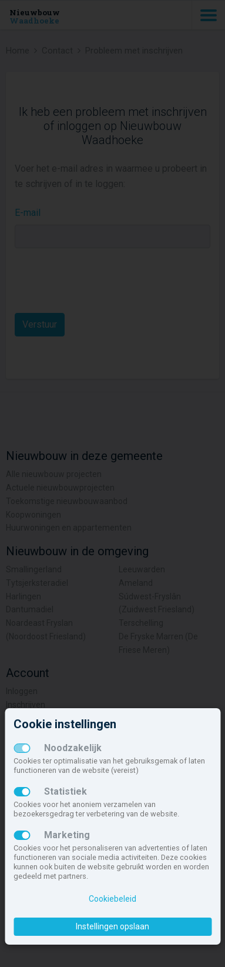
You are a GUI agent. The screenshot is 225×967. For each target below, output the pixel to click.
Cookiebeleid (112, 898)
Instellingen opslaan (112, 926)
